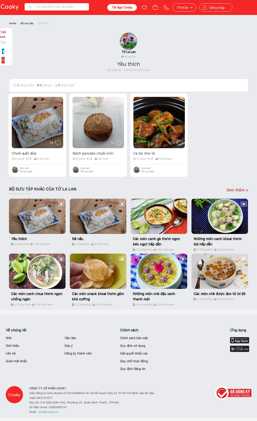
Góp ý (68, 345)
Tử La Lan (129, 52)
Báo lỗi (6, 60)
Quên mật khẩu (16, 361)
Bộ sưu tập (26, 23)
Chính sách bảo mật (134, 338)
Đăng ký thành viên (78, 353)
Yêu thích (19, 239)
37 (128, 56)
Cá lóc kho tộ (144, 153)
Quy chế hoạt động (134, 361)
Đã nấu (77, 239)
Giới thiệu (12, 345)
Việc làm (70, 338)
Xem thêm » (237, 190)
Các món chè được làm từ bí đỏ (219, 294)
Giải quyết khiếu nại (133, 353)
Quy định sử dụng (132, 345)
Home (12, 23)
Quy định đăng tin (132, 369)
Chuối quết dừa (24, 153)
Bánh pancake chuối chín (93, 153)
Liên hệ (11, 353)
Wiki (9, 338)
